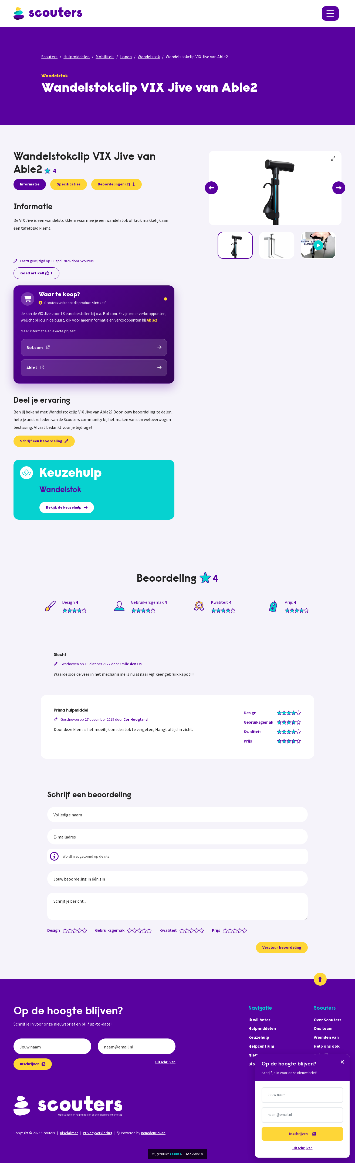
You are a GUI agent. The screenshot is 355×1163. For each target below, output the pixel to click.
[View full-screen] (333, 159)
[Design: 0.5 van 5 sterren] (64, 930)
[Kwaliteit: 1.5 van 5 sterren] (185, 930)
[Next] (338, 187)
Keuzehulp (258, 1037)
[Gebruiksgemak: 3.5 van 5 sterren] (143, 930)
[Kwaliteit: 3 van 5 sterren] (193, 930)
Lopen (126, 56)
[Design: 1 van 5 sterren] (66, 930)
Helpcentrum (261, 1046)
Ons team (323, 1028)
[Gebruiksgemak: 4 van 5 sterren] (145, 930)
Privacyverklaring (97, 1133)
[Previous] (211, 187)
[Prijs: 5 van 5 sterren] (246, 930)
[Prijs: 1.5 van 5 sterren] (229, 930)
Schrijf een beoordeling (44, 441)
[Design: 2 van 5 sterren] (71, 930)
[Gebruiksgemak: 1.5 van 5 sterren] (133, 930)
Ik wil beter (259, 1019)
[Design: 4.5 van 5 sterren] (83, 930)
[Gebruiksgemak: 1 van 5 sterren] (131, 930)
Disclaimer (69, 1133)
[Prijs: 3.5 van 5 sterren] (238, 930)
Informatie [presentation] (29, 184)
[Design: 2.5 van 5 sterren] (73, 930)
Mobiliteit (105, 56)
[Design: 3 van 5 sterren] (76, 930)
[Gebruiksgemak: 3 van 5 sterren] (140, 930)
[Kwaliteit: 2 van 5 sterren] (188, 930)
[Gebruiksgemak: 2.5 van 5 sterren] (138, 930)
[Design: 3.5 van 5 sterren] (78, 930)
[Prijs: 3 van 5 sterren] (236, 930)
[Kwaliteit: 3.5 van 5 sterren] (195, 930)
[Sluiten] (342, 1061)
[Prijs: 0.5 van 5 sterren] (224, 930)
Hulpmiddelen (76, 56)
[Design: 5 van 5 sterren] (85, 930)
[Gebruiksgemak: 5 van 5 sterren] (150, 930)
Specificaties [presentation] (68, 184)
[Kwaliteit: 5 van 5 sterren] (202, 930)
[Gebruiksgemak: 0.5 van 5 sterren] (128, 930)
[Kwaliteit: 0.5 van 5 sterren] (181, 930)
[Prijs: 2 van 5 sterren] (231, 930)
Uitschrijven (165, 1062)
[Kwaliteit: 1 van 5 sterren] (183, 930)
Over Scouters (328, 1019)
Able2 (152, 320)
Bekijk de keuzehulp (66, 507)
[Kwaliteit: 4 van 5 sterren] (198, 930)
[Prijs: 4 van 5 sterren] (241, 930)
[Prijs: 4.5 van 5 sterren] (243, 930)
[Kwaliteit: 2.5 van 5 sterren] (190, 930)
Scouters (49, 56)
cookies (175, 1154)
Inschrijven (32, 1063)
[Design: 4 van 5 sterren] (81, 930)
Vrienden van (326, 1037)
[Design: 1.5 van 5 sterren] (68, 930)
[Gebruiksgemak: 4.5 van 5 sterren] (148, 930)
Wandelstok (149, 56)
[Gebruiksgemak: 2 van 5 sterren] (135, 930)
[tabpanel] (93, 223)
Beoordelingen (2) (116, 184)
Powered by (141, 1133)
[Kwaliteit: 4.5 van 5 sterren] (200, 930)
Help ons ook (327, 1046)
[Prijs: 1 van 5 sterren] (226, 930)
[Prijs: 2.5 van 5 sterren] (233, 930)
